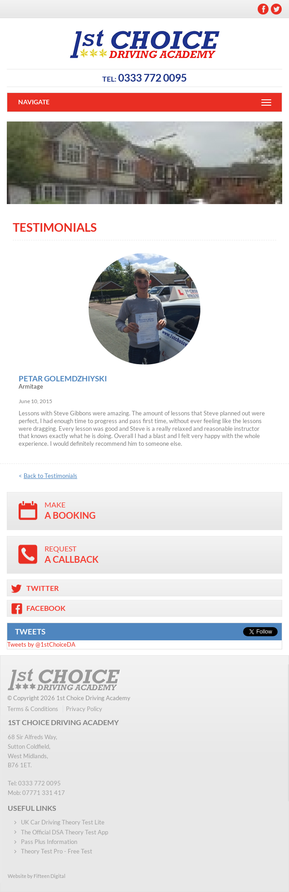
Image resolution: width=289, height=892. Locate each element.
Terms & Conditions (32, 708)
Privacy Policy (84, 708)
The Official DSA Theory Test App (64, 832)
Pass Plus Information (49, 841)
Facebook (263, 9)
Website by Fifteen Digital (36, 876)
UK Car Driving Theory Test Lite (63, 822)
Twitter (276, 9)
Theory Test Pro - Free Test (56, 851)
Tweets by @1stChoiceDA (41, 644)
